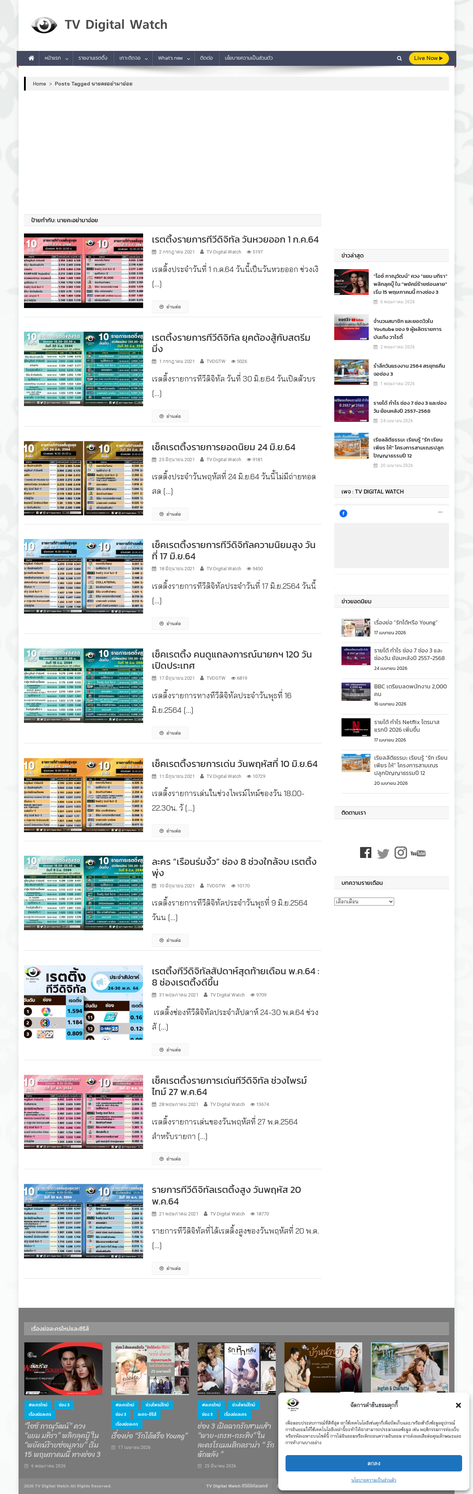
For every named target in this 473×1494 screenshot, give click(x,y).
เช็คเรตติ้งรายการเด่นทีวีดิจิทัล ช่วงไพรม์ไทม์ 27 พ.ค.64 (229, 1086)
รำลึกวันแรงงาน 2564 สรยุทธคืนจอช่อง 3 (410, 370)
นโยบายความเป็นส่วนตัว (373, 1480)
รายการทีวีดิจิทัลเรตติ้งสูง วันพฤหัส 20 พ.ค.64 (226, 1195)
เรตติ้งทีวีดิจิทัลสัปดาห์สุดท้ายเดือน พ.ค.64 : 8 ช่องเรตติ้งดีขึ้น (235, 976)
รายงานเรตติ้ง (93, 58)
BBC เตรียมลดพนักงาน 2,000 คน (410, 690)
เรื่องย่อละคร (40, 1414)
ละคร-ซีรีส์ (147, 1414)
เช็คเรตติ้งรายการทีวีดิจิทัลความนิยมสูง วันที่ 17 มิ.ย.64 (234, 550)
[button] (458, 1405)
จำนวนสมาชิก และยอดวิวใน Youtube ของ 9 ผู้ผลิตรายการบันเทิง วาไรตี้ (404, 329)
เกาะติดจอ (130, 58)
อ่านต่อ (170, 306)
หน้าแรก (53, 58)
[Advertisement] (236, 152)
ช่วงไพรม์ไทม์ (157, 1405)
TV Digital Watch (224, 252)
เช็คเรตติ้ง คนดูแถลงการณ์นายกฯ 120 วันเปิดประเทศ (232, 659)
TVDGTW (216, 361)
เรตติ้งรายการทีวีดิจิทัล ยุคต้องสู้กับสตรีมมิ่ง (231, 343)
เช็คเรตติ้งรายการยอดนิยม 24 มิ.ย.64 (223, 447)
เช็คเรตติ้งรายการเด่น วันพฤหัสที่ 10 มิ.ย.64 (235, 763)
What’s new (170, 58)
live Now (428, 58)
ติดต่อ (206, 58)
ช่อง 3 (64, 1405)
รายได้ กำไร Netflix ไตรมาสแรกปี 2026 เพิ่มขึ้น (407, 726)
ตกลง (374, 1463)
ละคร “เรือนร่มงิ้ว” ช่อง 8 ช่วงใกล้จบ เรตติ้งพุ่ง (234, 867)
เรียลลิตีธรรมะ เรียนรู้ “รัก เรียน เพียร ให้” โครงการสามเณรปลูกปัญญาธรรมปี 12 (405, 447)
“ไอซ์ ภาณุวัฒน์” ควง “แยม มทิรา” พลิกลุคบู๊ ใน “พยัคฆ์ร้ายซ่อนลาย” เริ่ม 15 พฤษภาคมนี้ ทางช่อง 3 (408, 284)
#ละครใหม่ (38, 1405)
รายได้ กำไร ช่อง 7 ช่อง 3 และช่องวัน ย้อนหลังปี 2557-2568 (409, 407)
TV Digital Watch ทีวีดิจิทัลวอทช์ (237, 1486)
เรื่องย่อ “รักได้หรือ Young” (406, 622)
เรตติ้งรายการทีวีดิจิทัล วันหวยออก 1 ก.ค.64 (235, 239)
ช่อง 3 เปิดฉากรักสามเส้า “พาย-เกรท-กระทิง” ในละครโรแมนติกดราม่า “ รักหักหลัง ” (236, 1440)
